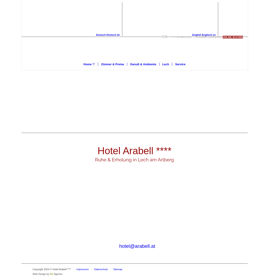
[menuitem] (89, 64)
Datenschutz (101, 269)
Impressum (82, 269)
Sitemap (117, 269)
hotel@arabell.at (137, 246)
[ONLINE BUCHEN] (233, 37)
